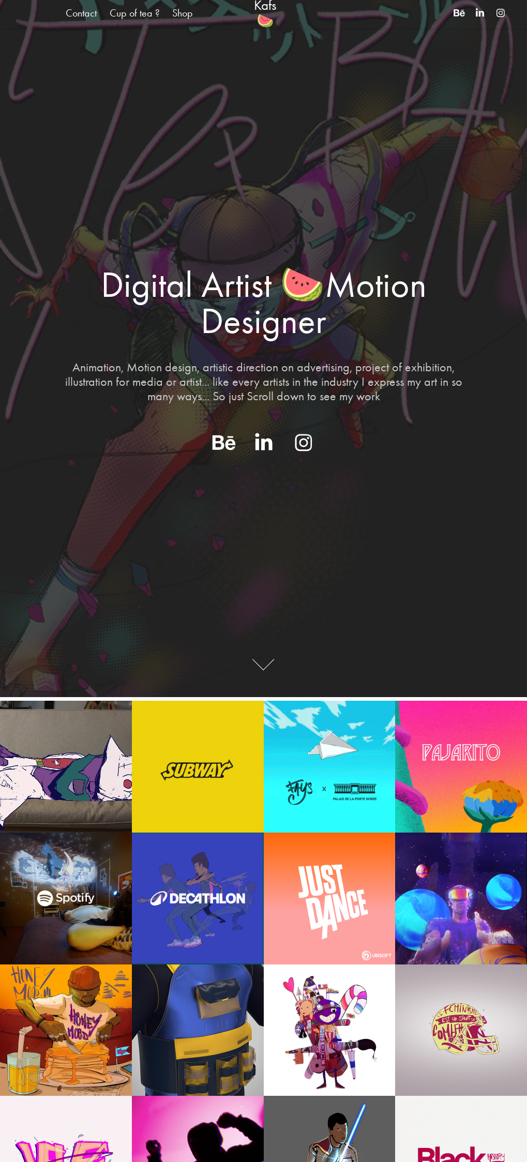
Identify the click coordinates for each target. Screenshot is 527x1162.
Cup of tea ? (135, 13)
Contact (81, 13)
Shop (182, 13)
